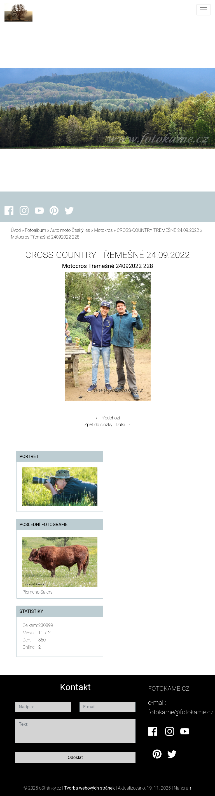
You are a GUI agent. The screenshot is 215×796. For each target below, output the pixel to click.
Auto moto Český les (70, 230)
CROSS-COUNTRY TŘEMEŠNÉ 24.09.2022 (158, 230)
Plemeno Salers (37, 592)
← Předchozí (107, 418)
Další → (123, 424)
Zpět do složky (98, 424)
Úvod (16, 230)
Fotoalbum (35, 230)
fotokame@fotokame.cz (181, 712)
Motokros (103, 230)
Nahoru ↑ (182, 788)
